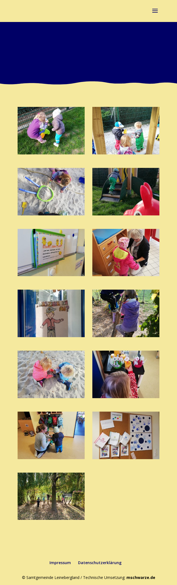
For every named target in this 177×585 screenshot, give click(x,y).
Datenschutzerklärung (99, 562)
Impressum (60, 562)
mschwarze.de (140, 577)
